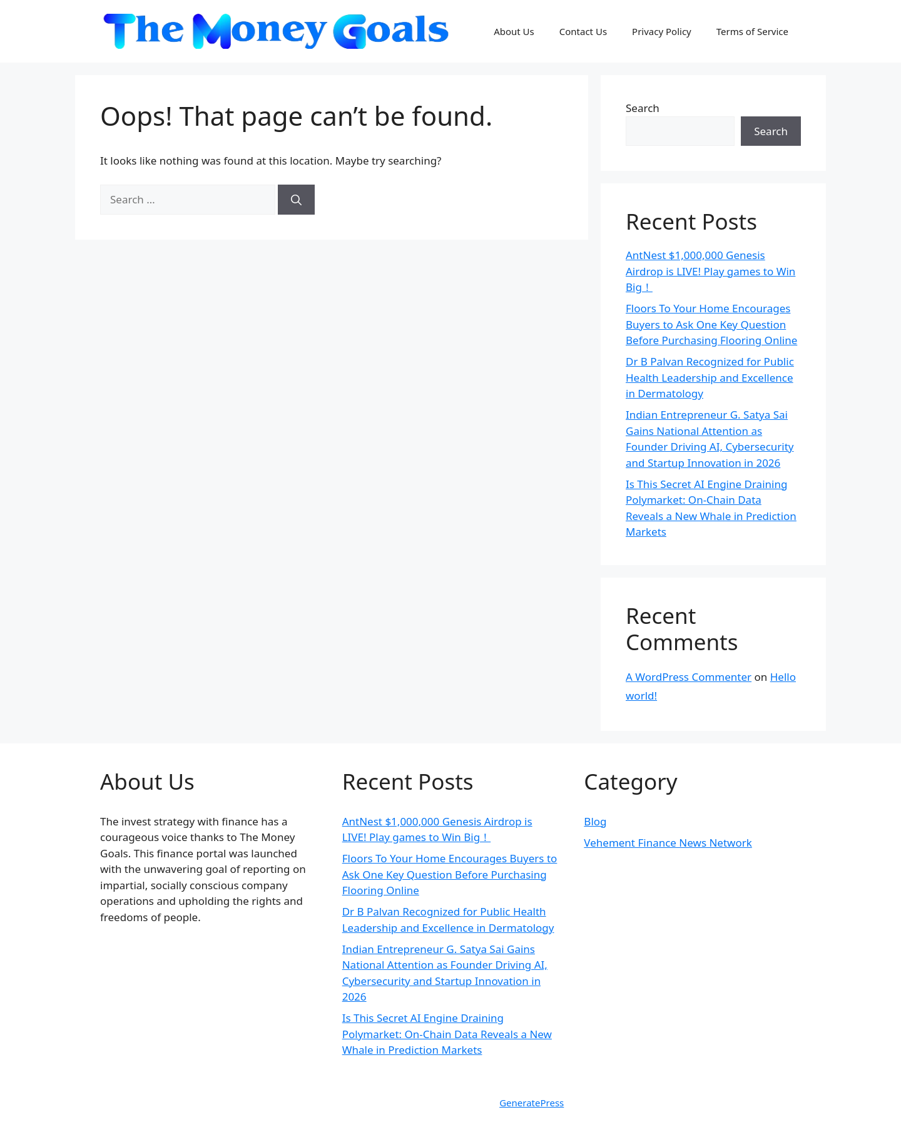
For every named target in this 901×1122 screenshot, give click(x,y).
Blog (595, 821)
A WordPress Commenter (688, 677)
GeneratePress (531, 1102)
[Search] (296, 200)
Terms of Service (752, 31)
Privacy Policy (661, 31)
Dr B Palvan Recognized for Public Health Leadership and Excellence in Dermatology (710, 377)
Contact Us (583, 31)
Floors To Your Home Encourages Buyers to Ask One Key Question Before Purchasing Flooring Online (711, 324)
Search (642, 108)
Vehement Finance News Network (668, 842)
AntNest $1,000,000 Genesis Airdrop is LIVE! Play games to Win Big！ (710, 271)
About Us (514, 31)
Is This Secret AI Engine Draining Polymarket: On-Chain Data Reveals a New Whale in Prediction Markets (447, 1034)
